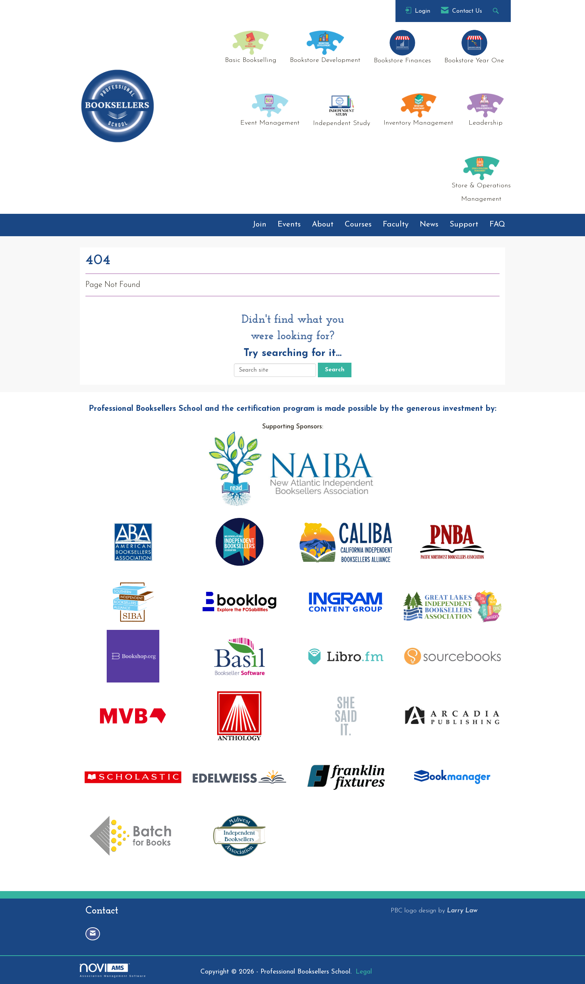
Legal (364, 972)
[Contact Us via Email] (92, 933)
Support (464, 224)
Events (289, 224)
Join (259, 224)
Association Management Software (113, 970)
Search (334, 370)
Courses (358, 224)
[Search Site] (496, 11)
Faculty (396, 224)
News (429, 224)
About (323, 224)
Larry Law (462, 911)
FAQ (497, 224)
